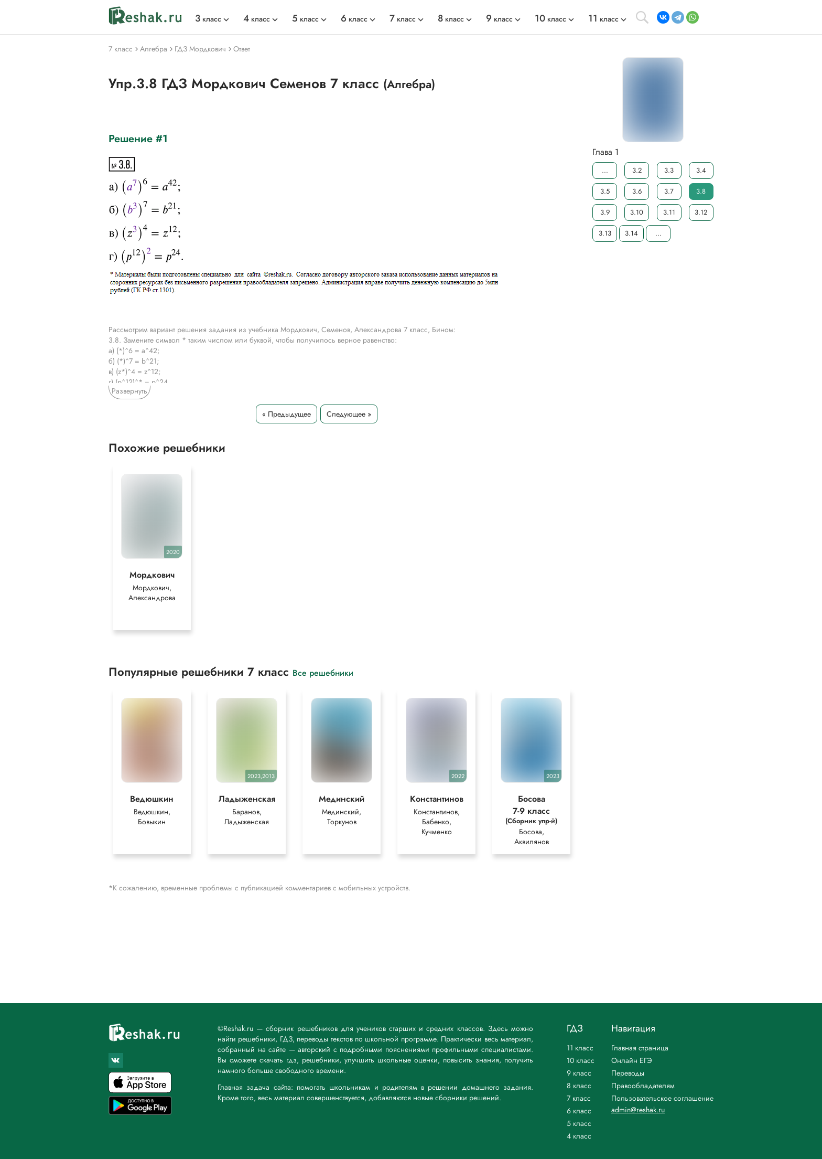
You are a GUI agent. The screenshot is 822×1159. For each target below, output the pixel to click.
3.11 (669, 212)
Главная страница (639, 1048)
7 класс (579, 1098)
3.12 (701, 212)
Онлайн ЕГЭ (631, 1060)
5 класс (579, 1123)
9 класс (579, 1073)
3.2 (637, 170)
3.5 (605, 191)
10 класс (580, 1060)
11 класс (580, 1048)
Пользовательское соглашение (662, 1098)
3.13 (605, 233)
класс (208, 19)
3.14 (631, 233)
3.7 (669, 191)
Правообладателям (643, 1085)
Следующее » (349, 414)
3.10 (636, 212)
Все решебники (323, 672)
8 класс (579, 1085)
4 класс (579, 1136)
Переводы (627, 1073)
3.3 (669, 170)
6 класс (579, 1110)
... (605, 170)
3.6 (637, 191)
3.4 (701, 170)
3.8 (701, 191)
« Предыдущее (286, 414)
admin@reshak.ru (638, 1109)
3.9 (605, 212)
